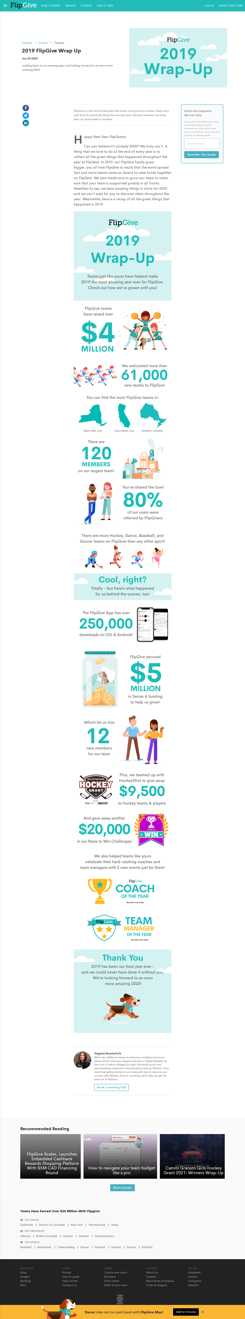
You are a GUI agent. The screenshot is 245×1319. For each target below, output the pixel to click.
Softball (147, 1247)
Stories (86, 5)
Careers (151, 1277)
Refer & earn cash (115, 1285)
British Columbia (46, 1236)
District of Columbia (52, 1225)
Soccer (131, 1247)
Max (23, 1285)
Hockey (116, 1247)
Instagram (194, 1281)
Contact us (69, 1285)
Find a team (105, 5)
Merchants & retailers (160, 1281)
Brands (70, 5)
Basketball (44, 1247)
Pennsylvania (97, 1225)
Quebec (84, 1236)
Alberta (25, 1236)
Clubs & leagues (156, 1285)
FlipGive (27, 43)
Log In (209, 5)
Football (99, 1247)
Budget (25, 1277)
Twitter (192, 1277)
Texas (114, 1225)
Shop (23, 1272)
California (26, 1225)
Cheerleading (66, 1247)
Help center (70, 1281)
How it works (50, 5)
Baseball (26, 1247)
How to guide (70, 1277)
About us (152, 1272)
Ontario (68, 1236)
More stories (122, 1187)
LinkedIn (193, 1285)
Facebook (194, 1272)
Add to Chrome (186, 1312)
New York (77, 1225)
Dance (84, 1247)
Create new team (230, 5)
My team (110, 1277)
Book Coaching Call (111, 1087)
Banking (25, 1281)
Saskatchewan (104, 1236)
